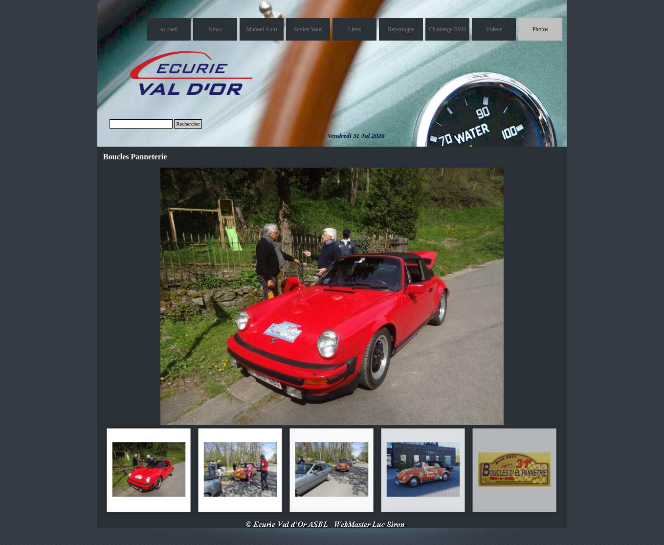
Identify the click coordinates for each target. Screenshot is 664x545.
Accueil (168, 29)
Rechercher (188, 124)
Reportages (401, 29)
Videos (494, 29)
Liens (354, 29)
